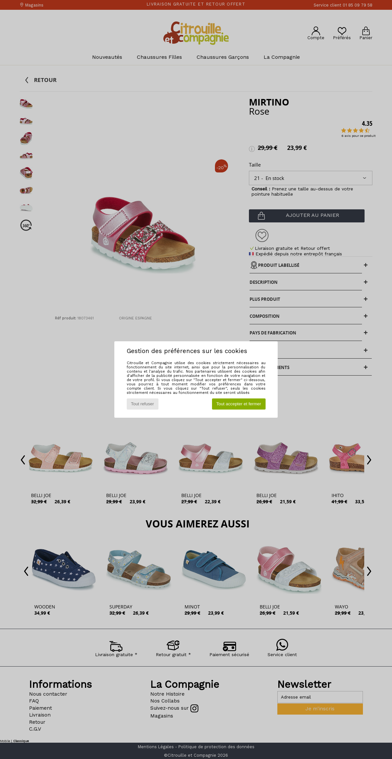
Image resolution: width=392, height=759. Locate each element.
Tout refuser (142, 403)
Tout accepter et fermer (238, 403)
